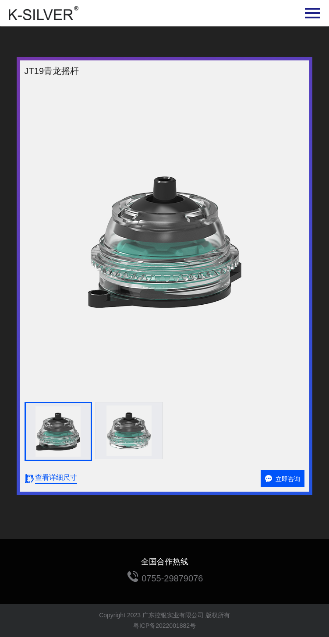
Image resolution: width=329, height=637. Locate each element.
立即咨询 (282, 478)
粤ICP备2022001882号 (164, 625)
